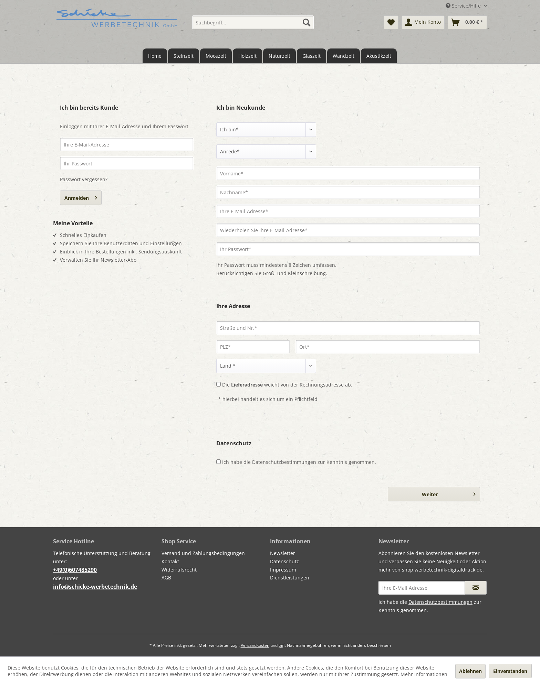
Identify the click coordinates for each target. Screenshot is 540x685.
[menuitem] (253, 22)
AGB (166, 577)
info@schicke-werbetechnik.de (95, 586)
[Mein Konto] (423, 22)
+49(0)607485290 (75, 570)
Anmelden (80, 196)
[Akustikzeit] (379, 55)
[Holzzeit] (247, 55)
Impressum (283, 569)
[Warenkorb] (467, 22)
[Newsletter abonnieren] (476, 588)
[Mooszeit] (216, 55)
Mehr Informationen (424, 674)
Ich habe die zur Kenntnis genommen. (299, 462)
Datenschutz (284, 561)
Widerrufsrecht (179, 569)
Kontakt (170, 561)
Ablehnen (470, 671)
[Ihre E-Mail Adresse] (421, 588)
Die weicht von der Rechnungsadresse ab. (287, 384)
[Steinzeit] (183, 55)
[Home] (155, 55)
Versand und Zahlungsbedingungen (203, 553)
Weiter (449, 493)
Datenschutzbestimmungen (284, 462)
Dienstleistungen (289, 577)
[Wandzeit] (343, 55)
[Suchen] (306, 22)
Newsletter (282, 553)
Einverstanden (510, 671)
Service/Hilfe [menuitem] (464, 5)
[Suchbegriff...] (253, 22)
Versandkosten (255, 645)
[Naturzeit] (279, 55)
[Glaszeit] (311, 55)
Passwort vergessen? (83, 179)
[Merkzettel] (391, 22)
